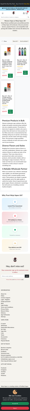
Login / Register (5, 299)
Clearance (3, 338)
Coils (2, 333)
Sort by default (23, 41)
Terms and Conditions (7, 307)
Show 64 (15, 41)
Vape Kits (3, 331)
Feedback (3, 351)
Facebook (3, 368)
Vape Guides (4, 305)
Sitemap (3, 316)
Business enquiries (6, 347)
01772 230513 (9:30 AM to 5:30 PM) (11, 357)
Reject (15, 408)
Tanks (2, 335)
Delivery (3, 313)
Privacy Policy (9, 279)
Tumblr (3, 373)
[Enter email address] (13, 276)
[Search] (13, 17)
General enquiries (6, 355)
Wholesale (4, 325)
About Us (3, 294)
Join (27, 276)
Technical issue (5, 353)
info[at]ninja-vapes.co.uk (8, 359)
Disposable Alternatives (7, 327)
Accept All (15, 403)
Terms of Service (17, 279)
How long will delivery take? (9, 361)
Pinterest (3, 375)
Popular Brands (5, 340)
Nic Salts (3, 329)
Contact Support (5, 297)
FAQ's (2, 295)
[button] (2, 13)
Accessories (4, 337)
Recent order (4, 349)
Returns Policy (5, 311)
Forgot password (5, 301)
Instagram (3, 369)
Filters (4, 41)
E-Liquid (3, 323)
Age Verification (5, 314)
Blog (2, 303)
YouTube (3, 371)
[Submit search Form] (28, 17)
